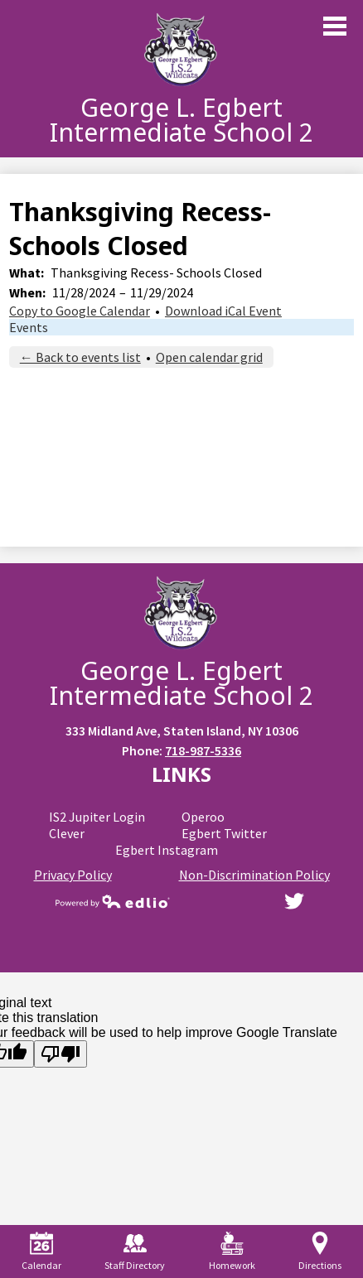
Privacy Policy (73, 874)
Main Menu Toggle (334, 26)
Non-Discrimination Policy (254, 874)
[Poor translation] (60, 1054)
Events (28, 327)
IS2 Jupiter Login (97, 816)
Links (181, 774)
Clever (67, 833)
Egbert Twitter (224, 833)
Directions (319, 1251)
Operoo (203, 816)
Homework (232, 1251)
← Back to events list (80, 357)
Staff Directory (134, 1251)
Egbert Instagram (166, 850)
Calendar (41, 1251)
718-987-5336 (203, 750)
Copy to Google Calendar (79, 310)
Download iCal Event (223, 310)
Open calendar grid (209, 357)
